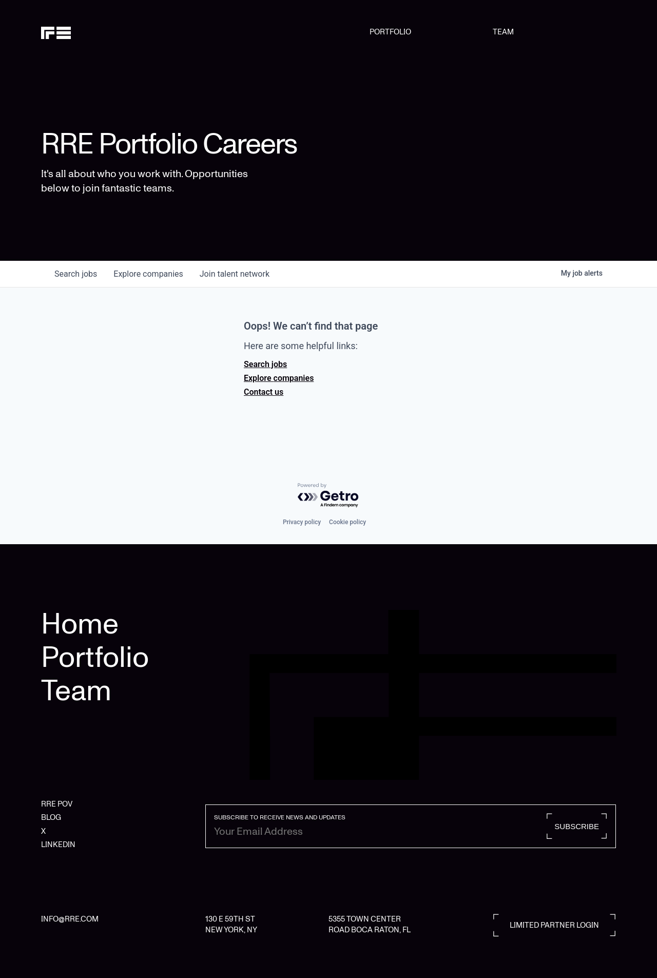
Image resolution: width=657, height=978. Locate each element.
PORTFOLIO (390, 31)
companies (148, 274)
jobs (75, 274)
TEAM (503, 31)
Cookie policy (347, 522)
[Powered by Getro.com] (328, 495)
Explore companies (279, 378)
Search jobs (265, 364)
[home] (82, 32)
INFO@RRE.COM (70, 919)
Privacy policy (302, 522)
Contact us (263, 392)
